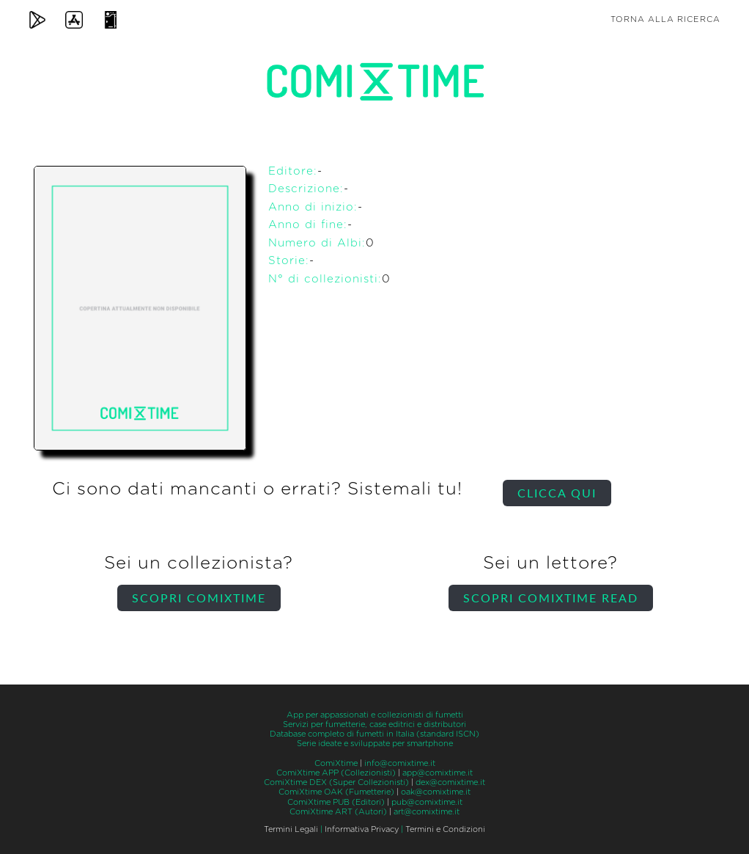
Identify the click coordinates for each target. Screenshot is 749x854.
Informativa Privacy (362, 829)
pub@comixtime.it (426, 802)
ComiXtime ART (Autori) (338, 812)
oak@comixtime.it (436, 792)
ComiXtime (336, 763)
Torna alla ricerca (665, 19)
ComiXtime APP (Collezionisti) (336, 773)
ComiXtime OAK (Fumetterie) (336, 792)
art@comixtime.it (427, 812)
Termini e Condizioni (445, 829)
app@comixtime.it (437, 773)
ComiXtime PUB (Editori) (336, 802)
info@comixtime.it (399, 763)
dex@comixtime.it (450, 782)
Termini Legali (291, 829)
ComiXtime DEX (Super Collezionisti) (336, 782)
